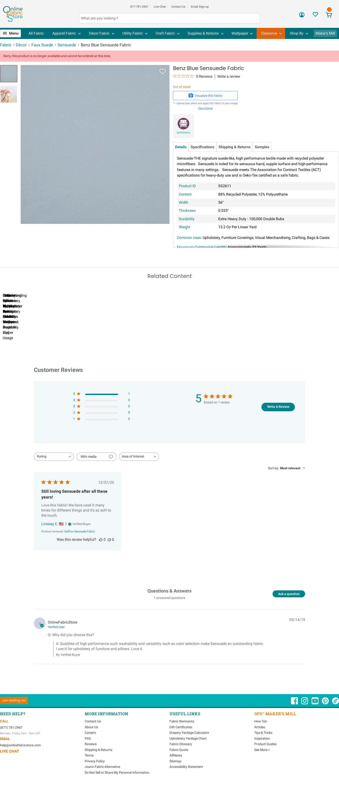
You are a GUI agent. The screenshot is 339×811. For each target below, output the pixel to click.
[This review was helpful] (100, 565)
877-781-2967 (139, 6)
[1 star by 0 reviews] (101, 445)
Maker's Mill (325, 33)
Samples (262, 147)
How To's (260, 747)
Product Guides (265, 770)
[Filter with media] (96, 482)
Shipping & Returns (234, 147)
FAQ (88, 764)
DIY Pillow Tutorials (187, 353)
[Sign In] (301, 16)
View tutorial (205, 108)
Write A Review (278, 432)
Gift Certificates (181, 752)
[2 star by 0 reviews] (101, 439)
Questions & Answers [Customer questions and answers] (169, 616)
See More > (262, 775)
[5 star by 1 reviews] (101, 420)
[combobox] (54, 482)
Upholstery (183, 132)
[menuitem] (12, 33)
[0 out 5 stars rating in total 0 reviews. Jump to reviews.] (192, 76)
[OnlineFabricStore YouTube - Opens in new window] (315, 729)
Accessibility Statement (186, 792)
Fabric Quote (179, 775)
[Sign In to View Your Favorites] (315, 15)
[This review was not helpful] (109, 565)
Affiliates (176, 781)
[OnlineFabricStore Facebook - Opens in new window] (295, 729)
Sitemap (175, 786)
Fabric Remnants (182, 747)
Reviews (91, 770)
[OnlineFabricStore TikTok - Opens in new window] (335, 729)
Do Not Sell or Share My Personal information (117, 798)
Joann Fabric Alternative (102, 792)
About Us (91, 752)
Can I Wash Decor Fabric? (80, 353)
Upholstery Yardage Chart (188, 764)
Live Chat (160, 6)
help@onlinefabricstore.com (20, 771)
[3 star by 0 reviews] (101, 433)
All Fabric (36, 33)
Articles (259, 752)
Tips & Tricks (263, 758)
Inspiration (262, 764)
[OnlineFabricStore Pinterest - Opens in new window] (325, 729)
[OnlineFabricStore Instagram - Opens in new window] (305, 729)
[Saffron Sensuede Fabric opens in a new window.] (79, 557)
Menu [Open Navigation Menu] (14, 33)
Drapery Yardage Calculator (189, 758)
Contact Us (178, 6)
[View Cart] (329, 15)
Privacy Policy (95, 786)
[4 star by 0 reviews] (101, 426)
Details (180, 147)
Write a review (228, 76)
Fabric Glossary (181, 770)
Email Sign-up (200, 6)
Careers (90, 758)
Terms (89, 781)
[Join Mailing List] (14, 726)
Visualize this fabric (205, 95)
